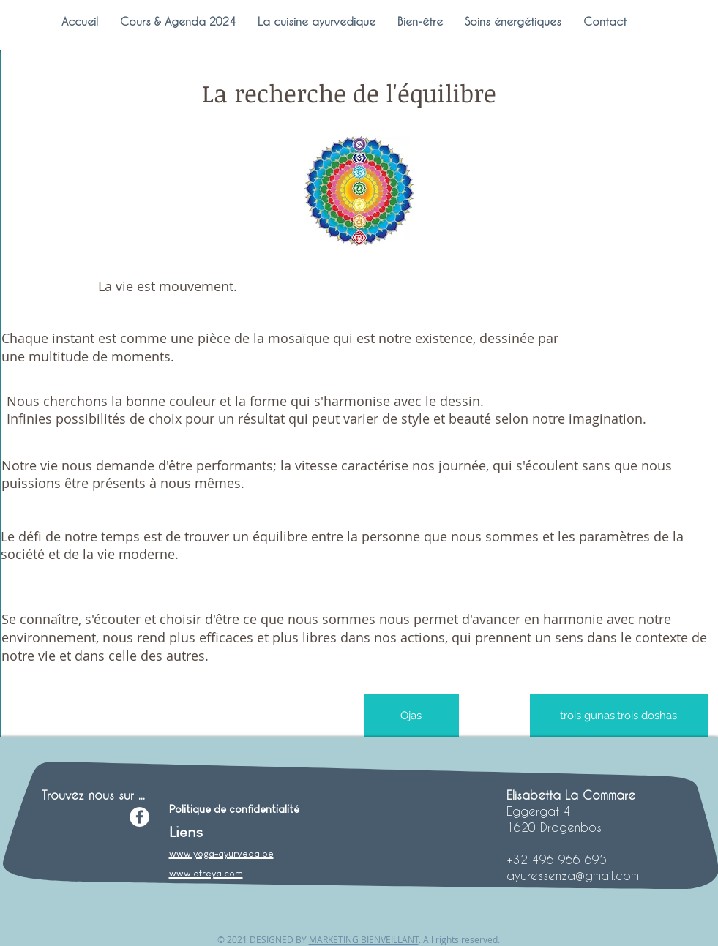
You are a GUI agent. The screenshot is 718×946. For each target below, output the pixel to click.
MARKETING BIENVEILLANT (364, 939)
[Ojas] (411, 715)
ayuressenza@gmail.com (572, 875)
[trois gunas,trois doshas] (619, 715)
